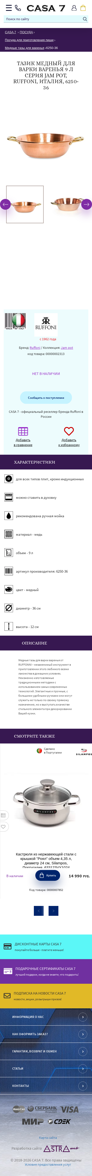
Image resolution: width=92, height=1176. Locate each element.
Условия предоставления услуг (48, 1164)
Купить (51, 875)
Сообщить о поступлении (46, 398)
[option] (25, 204)
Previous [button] (5, 204)
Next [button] (86, 204)
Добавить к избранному (69, 439)
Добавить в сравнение (23, 439)
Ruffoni (35, 347)
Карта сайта (48, 1137)
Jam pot (67, 347)
